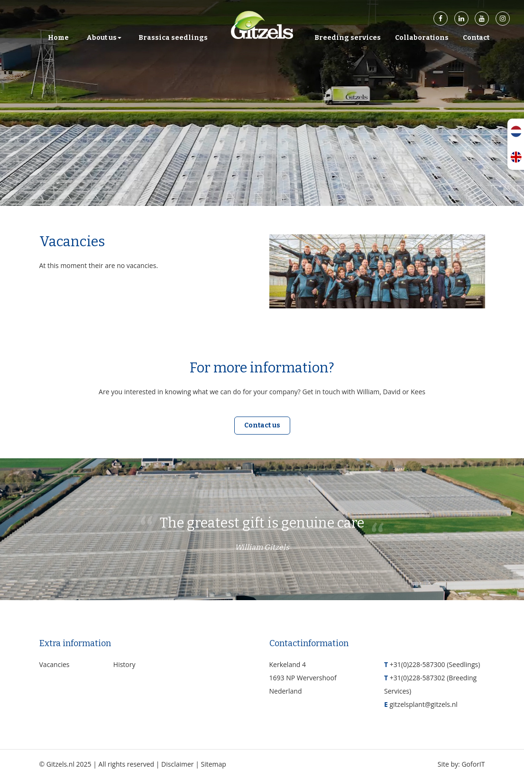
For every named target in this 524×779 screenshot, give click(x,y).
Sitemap (213, 764)
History (124, 664)
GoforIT (473, 764)
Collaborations (422, 38)
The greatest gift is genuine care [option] (262, 535)
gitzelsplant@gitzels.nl (423, 704)
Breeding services (347, 38)
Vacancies (54, 664)
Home (58, 38)
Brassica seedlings (173, 38)
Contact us (262, 425)
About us (103, 38)
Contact (476, 38)
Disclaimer (177, 764)
